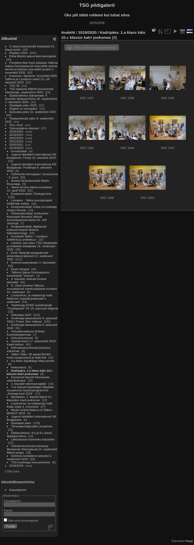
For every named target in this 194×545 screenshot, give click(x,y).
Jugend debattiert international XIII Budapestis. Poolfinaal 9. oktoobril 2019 (31, 167)
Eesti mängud (20, 269)
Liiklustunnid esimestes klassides (33, 439)
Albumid (9, 38)
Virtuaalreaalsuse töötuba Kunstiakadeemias (26, 333)
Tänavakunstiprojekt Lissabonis (32, 426)
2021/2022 (16, 141)
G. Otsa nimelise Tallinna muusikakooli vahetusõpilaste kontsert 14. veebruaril (32, 289)
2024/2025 (16, 131)
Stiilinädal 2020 (21, 314)
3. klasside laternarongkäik (28, 383)
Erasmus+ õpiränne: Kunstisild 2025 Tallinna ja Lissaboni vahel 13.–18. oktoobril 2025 (31, 79)
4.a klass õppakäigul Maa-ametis (32, 360)
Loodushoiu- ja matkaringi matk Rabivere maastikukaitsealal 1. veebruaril (29, 298)
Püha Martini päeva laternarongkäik (32, 56)
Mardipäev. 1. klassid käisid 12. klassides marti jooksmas (29, 398)
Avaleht (68, 32)
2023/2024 (16, 134)
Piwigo (189, 540)
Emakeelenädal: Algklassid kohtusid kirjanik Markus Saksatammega (26, 230)
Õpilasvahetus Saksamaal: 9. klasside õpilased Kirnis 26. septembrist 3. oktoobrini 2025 (31, 99)
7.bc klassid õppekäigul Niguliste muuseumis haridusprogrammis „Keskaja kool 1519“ (30, 390)
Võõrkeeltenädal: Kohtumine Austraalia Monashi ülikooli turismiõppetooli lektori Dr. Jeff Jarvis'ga (27, 218)
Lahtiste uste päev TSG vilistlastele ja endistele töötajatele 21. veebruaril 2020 (32, 246)
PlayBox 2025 (18, 52)
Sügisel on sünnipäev (23, 108)
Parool (8, 510)
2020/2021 (16, 144)
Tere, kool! (16, 124)
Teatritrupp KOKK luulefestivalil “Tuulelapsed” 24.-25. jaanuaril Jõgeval (32, 306)
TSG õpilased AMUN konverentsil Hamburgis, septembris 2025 (29, 90)
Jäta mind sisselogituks (21, 520)
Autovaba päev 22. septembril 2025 (32, 111)
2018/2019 (16, 465)
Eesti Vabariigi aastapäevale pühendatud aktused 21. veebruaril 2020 (30, 256)
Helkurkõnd (18, 367)
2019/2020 (16, 147)
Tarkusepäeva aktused (24, 128)
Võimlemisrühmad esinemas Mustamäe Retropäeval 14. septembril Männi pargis (32, 449)
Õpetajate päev (21, 423)
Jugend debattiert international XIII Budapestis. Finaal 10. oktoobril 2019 (31, 156)
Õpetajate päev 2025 (23, 105)
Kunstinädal (19, 151)
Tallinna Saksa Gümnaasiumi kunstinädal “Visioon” (28, 274)
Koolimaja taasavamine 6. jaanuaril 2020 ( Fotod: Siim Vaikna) (32, 319)
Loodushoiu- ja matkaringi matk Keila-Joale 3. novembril (29, 405)
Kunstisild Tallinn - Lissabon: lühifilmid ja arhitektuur (27, 238)
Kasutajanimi (17, 489)
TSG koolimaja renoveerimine (30, 462)
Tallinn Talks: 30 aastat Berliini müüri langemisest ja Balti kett (29, 355)
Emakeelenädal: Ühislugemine (31, 193)
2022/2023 (16, 138)
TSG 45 (14, 85)
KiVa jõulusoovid (22, 337)
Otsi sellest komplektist (95, 47)
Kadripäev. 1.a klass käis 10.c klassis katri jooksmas (30, 372)
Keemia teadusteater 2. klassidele (33, 262)
